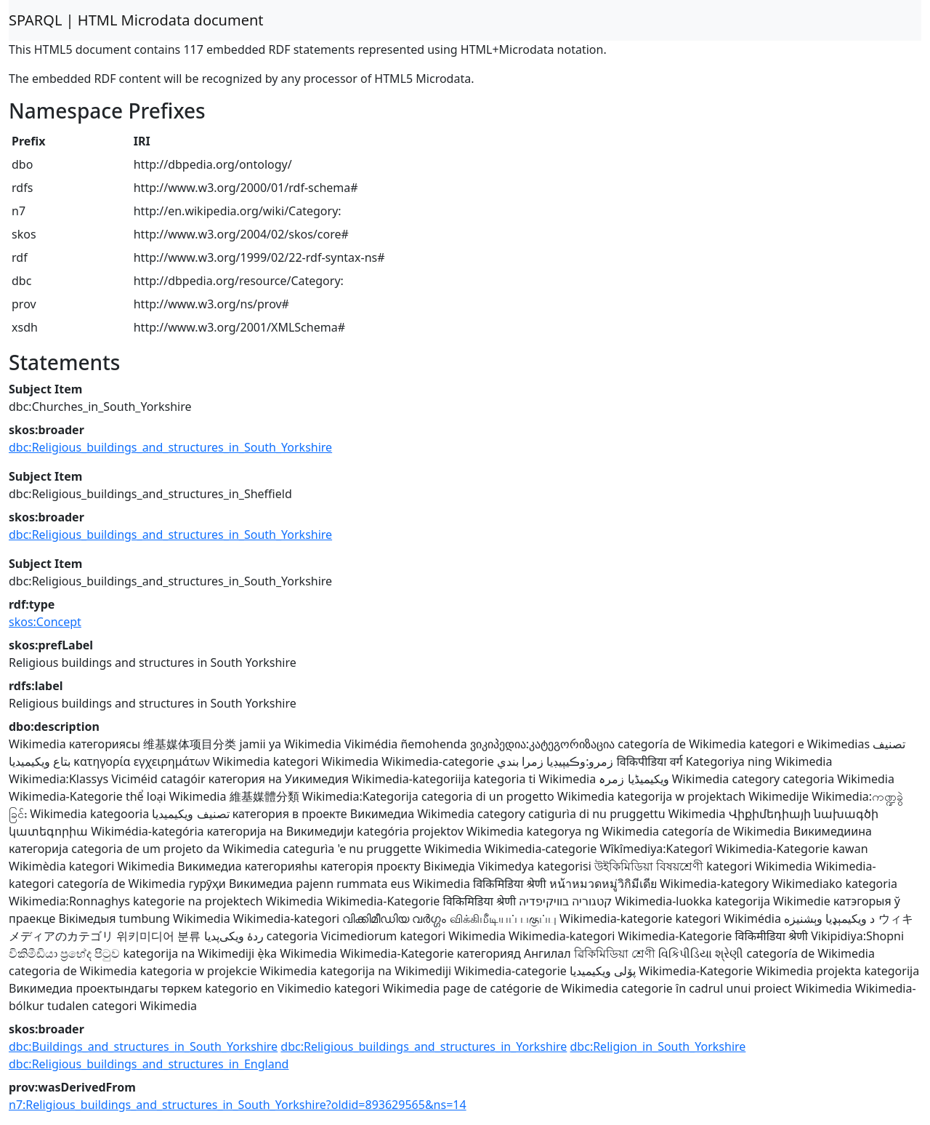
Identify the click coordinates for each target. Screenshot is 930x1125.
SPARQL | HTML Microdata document (136, 20)
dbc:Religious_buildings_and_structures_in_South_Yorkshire (170, 447)
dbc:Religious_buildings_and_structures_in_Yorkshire (423, 1046)
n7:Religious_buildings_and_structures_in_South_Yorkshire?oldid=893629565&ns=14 (237, 1105)
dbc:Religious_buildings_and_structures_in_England (148, 1064)
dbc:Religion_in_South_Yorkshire (658, 1046)
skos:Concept (45, 622)
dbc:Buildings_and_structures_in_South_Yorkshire (143, 1046)
